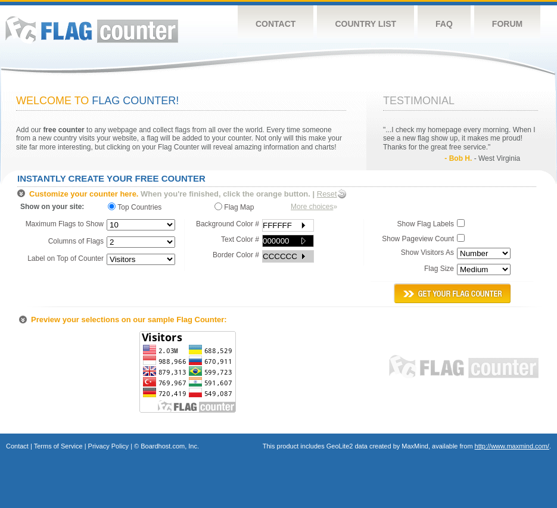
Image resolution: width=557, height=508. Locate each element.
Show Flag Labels (425, 224)
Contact (275, 24)
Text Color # (240, 239)
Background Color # (227, 224)
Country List (365, 24)
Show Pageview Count (418, 239)
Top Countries (137, 206)
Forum (507, 24)
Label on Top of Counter (65, 258)
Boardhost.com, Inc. (170, 446)
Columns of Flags (76, 241)
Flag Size (439, 268)
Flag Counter (91, 29)
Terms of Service (58, 446)
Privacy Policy (108, 446)
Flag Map (234, 206)
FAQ (444, 24)
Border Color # (236, 255)
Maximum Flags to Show (65, 224)
